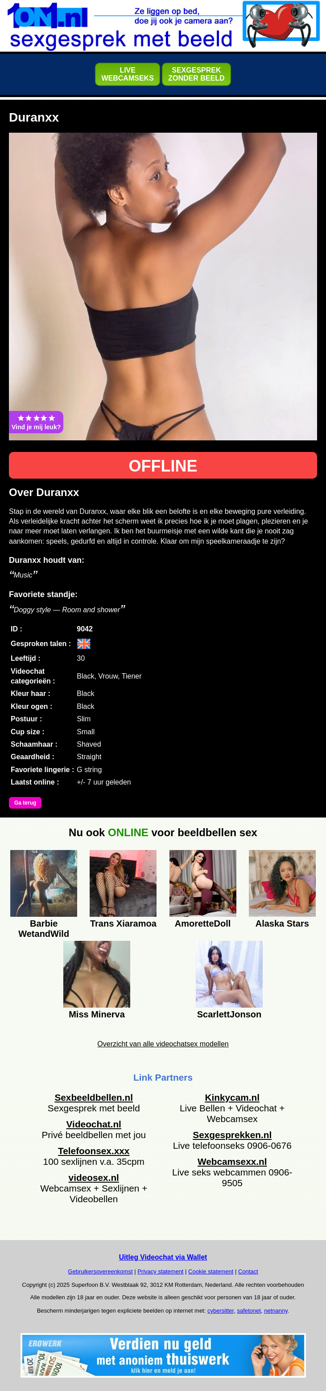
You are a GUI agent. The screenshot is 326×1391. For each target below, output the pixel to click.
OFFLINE (163, 466)
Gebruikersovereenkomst (100, 1271)
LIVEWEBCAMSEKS (127, 74)
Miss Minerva (97, 1014)
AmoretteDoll (203, 923)
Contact (248, 1271)
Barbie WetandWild (43, 927)
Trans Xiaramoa (123, 923)
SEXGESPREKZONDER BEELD (196, 74)
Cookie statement (210, 1271)
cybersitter (220, 1310)
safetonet (249, 1310)
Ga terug (25, 803)
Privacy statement (160, 1271)
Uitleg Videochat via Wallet (163, 1257)
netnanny (276, 1310)
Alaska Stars (282, 923)
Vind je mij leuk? (36, 422)
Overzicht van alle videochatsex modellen (162, 1044)
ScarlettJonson (229, 1014)
